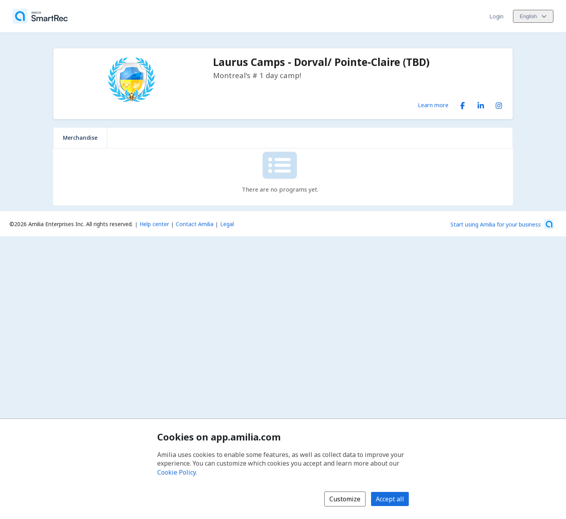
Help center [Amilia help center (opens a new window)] (154, 224)
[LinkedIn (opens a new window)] (480, 104)
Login (496, 16)
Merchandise (80, 137)
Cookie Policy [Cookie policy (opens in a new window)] (176, 472)
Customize (344, 499)
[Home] (40, 16)
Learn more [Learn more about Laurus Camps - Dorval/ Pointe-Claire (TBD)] (433, 105)
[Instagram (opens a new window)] (498, 104)
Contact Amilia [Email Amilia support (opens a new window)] (194, 224)
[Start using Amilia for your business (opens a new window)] (502, 224)
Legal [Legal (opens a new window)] (227, 224)
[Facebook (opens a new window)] (462, 104)
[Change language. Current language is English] (533, 16)
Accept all (390, 499)
